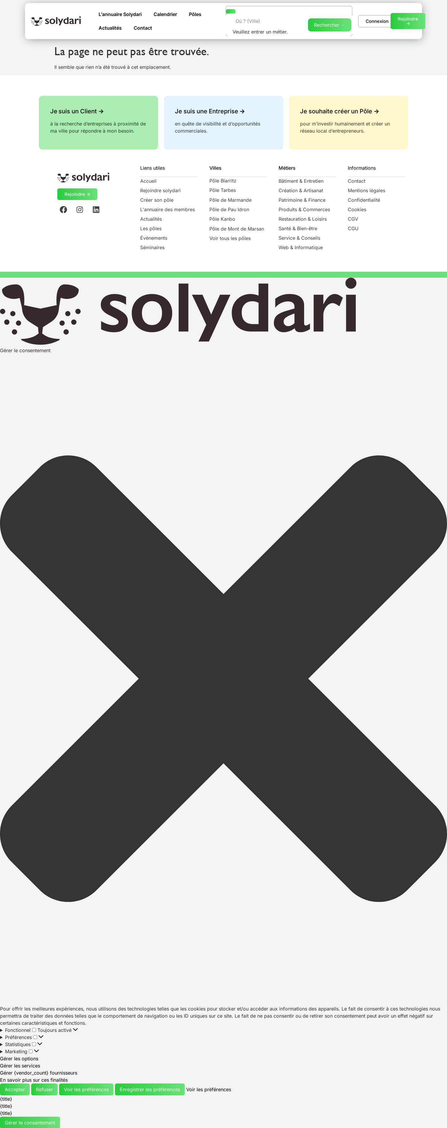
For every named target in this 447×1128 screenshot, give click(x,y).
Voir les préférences (86, 1089)
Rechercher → (329, 25)
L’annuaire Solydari (120, 14)
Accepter (15, 1089)
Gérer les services (20, 1065)
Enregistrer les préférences (150, 1089)
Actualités (110, 28)
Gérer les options (19, 1058)
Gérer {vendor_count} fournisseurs (38, 1072)
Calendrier (165, 14)
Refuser (44, 1089)
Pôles (195, 14)
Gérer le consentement (30, 1122)
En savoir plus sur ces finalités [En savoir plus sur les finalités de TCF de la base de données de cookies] (34, 1079)
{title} (6, 1098)
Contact (143, 28)
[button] (223, 679)
